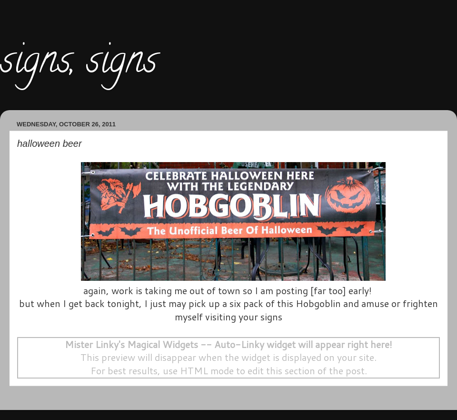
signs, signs (78, 63)
